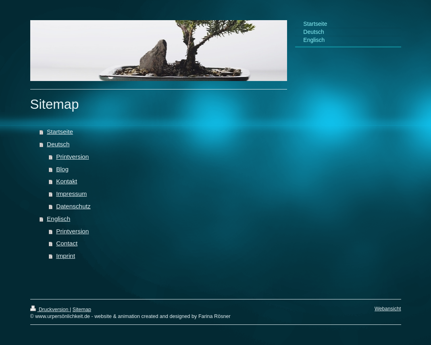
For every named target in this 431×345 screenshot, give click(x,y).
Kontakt (66, 181)
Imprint (65, 255)
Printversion (72, 156)
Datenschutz (73, 206)
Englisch (58, 218)
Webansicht (388, 309)
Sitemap (82, 309)
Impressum (71, 193)
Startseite (60, 131)
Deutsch (58, 144)
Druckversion (50, 309)
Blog (62, 169)
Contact (66, 243)
